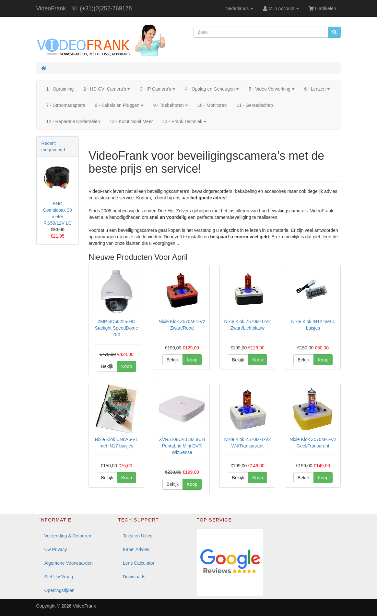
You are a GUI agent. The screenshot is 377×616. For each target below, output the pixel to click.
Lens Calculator (138, 563)
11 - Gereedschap (255, 105)
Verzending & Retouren (67, 535)
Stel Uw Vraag (58, 576)
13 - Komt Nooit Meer (131, 121)
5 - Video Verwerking (272, 89)
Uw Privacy (55, 549)
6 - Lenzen (317, 89)
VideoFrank (51, 8)
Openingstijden (59, 590)
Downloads (134, 576)
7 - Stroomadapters (65, 105)
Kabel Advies (136, 549)
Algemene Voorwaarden (68, 563)
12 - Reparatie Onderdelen (73, 121)
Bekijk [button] (107, 366)
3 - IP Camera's (157, 89)
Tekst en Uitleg (138, 535)
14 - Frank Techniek (184, 121)
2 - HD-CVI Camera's (106, 89)
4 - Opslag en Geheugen (212, 89)
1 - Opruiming (60, 89)
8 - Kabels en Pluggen (119, 105)
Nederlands (239, 8)
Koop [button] (126, 366)
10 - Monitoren (212, 105)
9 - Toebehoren (170, 105)
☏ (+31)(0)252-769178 (101, 8)
